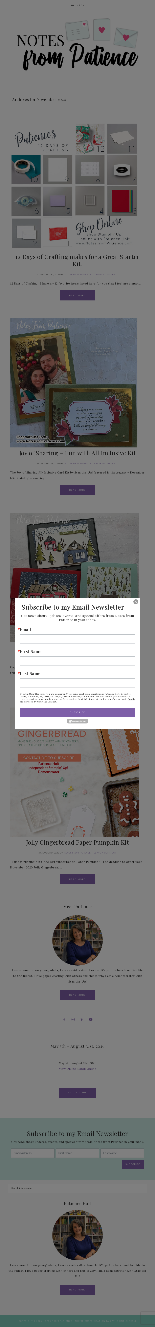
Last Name (30, 673)
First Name (30, 651)
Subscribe (77, 712)
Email (25, 629)
